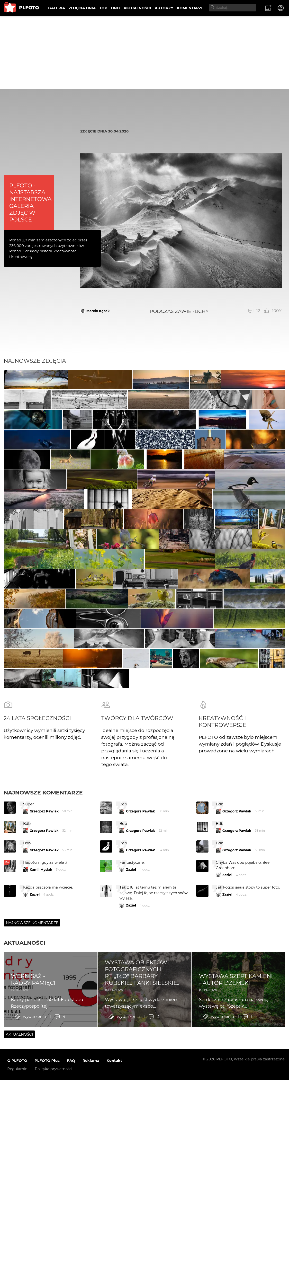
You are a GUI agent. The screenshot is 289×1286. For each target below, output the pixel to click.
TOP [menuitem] (103, 8)
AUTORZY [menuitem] (164, 8)
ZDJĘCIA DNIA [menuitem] (82, 8)
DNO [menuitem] (115, 8)
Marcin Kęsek (98, 311)
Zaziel (131, 1142)
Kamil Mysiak (41, 1142)
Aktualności (24, 1215)
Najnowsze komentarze (43, 1064)
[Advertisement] (144, 52)
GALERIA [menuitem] (56, 8)
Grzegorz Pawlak (44, 1083)
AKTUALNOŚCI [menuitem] (137, 8)
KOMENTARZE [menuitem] (190, 8)
